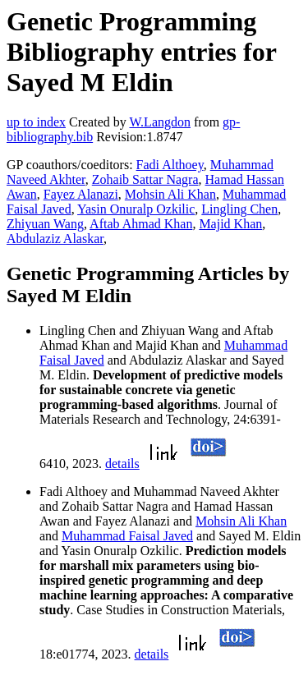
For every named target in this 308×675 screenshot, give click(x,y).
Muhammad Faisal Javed (127, 536)
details (122, 464)
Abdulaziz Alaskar (55, 239)
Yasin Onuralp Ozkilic (136, 209)
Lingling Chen (239, 209)
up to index (36, 122)
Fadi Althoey (170, 165)
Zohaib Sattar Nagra (145, 179)
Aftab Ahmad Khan (141, 224)
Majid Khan (230, 224)
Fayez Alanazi (81, 194)
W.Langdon (160, 122)
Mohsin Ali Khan (170, 194)
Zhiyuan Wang (45, 224)
